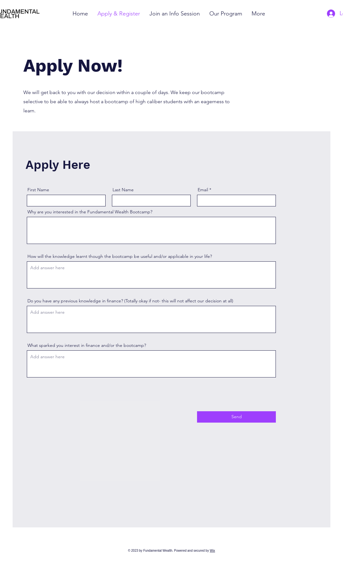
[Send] (236, 417)
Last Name (123, 189)
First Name (38, 189)
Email (203, 189)
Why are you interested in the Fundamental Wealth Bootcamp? (89, 212)
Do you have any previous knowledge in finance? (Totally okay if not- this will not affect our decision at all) (130, 301)
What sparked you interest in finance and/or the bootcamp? (86, 345)
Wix (212, 550)
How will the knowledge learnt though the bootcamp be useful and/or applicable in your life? (119, 256)
